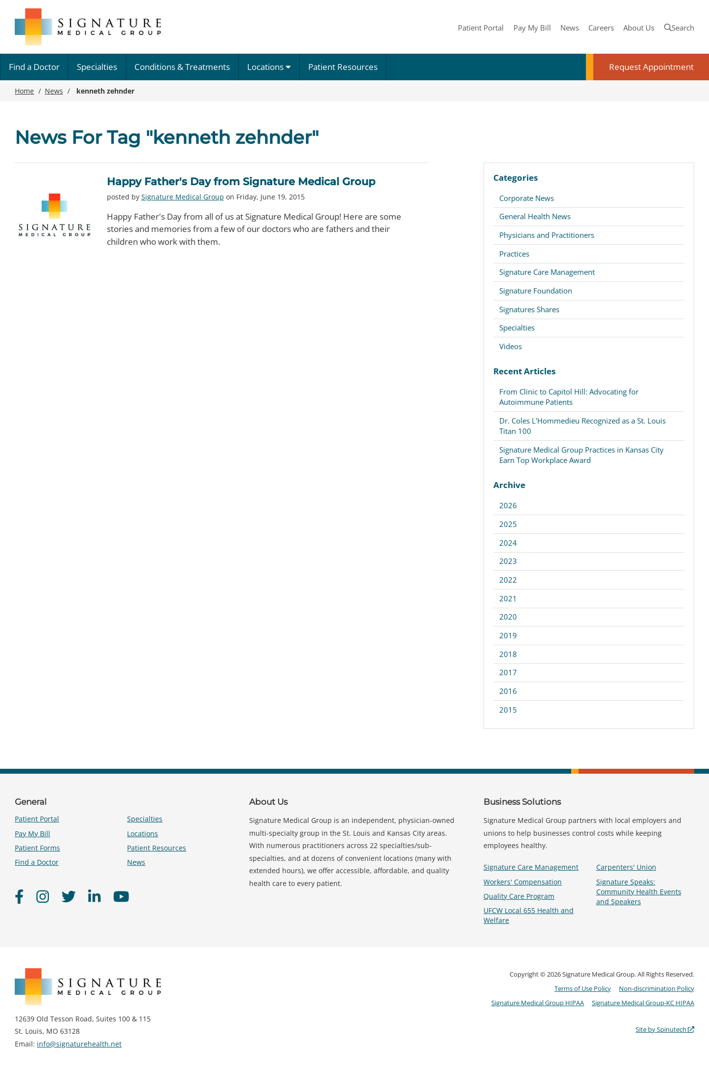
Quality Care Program (518, 896)
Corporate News (526, 198)
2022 (508, 580)
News (569, 28)
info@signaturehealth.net (79, 1044)
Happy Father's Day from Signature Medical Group (241, 181)
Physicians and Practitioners (546, 235)
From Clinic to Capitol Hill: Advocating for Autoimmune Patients (569, 397)
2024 (508, 543)
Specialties (97, 66)
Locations (269, 66)
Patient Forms (37, 847)
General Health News (535, 216)
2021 (508, 598)
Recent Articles (524, 371)
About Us (638, 28)
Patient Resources (343, 66)
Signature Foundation (535, 290)
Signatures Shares (529, 309)
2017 (508, 672)
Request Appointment (651, 66)
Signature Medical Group (182, 196)
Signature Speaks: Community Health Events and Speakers (638, 891)
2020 (508, 617)
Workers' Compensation (522, 881)
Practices (514, 254)
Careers (601, 28)
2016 (508, 691)
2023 (508, 561)
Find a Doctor (34, 66)
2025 (508, 524)
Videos (510, 346)
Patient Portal (481, 28)
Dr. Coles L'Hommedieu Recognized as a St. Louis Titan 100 (582, 426)
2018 (508, 654)
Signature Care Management (547, 272)
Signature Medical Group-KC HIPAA (643, 1002)
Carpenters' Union (626, 867)
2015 (508, 710)
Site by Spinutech (665, 1029)
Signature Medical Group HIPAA (537, 1002)
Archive (509, 485)
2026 (508, 505)
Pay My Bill (532, 28)
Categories (515, 177)
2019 (508, 635)
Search (679, 28)
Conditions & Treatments (182, 66)
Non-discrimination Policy (656, 988)
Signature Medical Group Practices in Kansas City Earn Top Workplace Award (581, 455)
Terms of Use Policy (582, 988)
